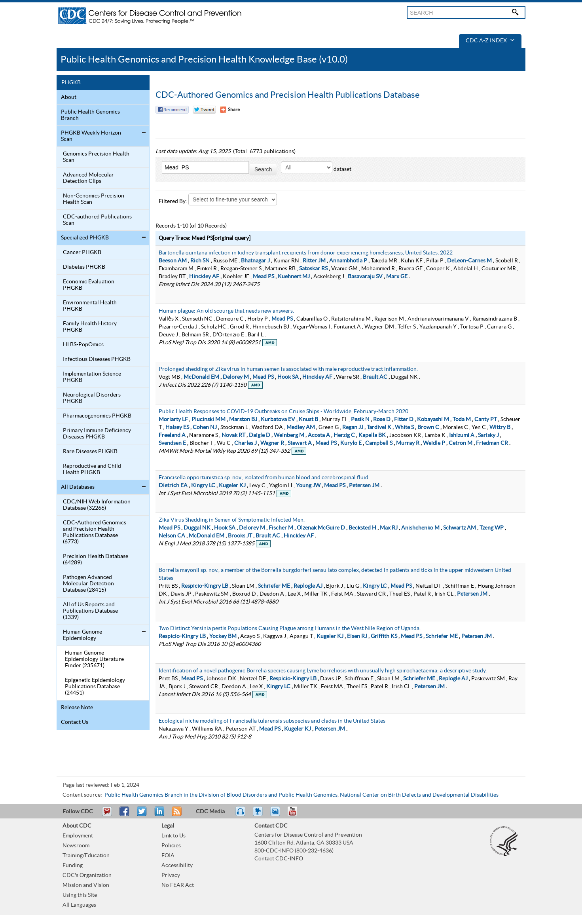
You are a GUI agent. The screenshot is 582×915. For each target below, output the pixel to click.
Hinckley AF (204, 276)
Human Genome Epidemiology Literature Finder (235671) (94, 659)
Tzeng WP (492, 528)
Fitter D (403, 419)
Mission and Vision (86, 885)
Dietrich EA (173, 485)
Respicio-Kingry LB (204, 586)
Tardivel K (379, 427)
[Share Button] (230, 110)
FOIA (167, 855)
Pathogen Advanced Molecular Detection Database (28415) (88, 584)
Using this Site (80, 895)
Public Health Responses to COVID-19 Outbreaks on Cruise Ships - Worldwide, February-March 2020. (284, 411)
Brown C (428, 427)
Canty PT (485, 419)
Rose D (382, 419)
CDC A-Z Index (490, 41)
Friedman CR (492, 443)
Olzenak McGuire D (321, 528)
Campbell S (378, 443)
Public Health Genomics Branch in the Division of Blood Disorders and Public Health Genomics (220, 795)
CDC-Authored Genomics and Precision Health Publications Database (287, 95)
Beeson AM (173, 261)
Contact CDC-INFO (278, 859)
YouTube (296, 815)
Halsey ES (177, 427)
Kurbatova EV (278, 419)
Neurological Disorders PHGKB (92, 398)
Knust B (308, 419)
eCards (277, 815)
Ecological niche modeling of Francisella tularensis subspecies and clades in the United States (272, 721)
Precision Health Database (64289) (95, 560)
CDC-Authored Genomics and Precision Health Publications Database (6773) (94, 532)
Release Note (77, 707)
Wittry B (499, 427)
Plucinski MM (208, 419)
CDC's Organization (87, 875)
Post (158, 815)
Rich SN (200, 261)
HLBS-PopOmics (83, 344)
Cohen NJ (205, 427)
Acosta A (319, 435)
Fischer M (281, 528)
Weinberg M (289, 435)
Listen (240, 815)
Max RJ (389, 528)
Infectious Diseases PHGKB (97, 359)
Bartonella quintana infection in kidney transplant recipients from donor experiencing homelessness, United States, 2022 (306, 253)
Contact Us (74, 722)
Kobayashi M (433, 419)
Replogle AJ (308, 586)
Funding (73, 865)
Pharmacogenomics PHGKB (97, 416)
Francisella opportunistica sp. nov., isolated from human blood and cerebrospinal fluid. (264, 477)
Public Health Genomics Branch (90, 115)
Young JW (308, 485)
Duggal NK (197, 528)
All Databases (78, 487)
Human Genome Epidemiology (82, 635)
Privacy (170, 875)
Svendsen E (172, 443)
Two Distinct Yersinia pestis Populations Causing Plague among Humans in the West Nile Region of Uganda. (290, 628)
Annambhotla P (348, 261)
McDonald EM (201, 377)
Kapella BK (372, 435)
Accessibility (177, 865)
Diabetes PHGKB (84, 267)
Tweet (142, 815)
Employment (78, 836)
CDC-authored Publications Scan (97, 220)
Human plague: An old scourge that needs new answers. (226, 311)
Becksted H (362, 528)
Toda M (462, 419)
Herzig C (344, 435)
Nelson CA (172, 536)
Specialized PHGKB (85, 238)
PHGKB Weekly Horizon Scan (91, 136)
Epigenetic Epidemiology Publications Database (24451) (95, 687)
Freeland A (172, 435)
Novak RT (233, 435)
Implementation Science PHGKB (92, 377)
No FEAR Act (177, 885)
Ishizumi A (461, 435)
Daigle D (259, 435)
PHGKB (71, 82)
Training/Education (86, 855)
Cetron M (460, 443)
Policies (171, 846)
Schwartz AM (459, 528)
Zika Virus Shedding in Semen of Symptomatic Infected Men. (232, 520)
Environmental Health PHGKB (90, 306)
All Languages (79, 905)
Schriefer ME (274, 586)
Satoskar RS (313, 268)
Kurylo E (351, 443)
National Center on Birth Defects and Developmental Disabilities (419, 795)
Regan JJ (352, 427)
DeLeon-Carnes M (469, 261)
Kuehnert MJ (294, 276)
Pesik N (360, 419)
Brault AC (375, 377)
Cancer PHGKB (82, 252)
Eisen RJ (357, 636)
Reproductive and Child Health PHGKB (92, 469)
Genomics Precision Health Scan (96, 157)
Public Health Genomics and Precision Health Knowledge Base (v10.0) (204, 60)
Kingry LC (203, 485)
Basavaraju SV (365, 276)
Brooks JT (240, 536)
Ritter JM (314, 261)
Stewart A (300, 443)
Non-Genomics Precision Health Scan (93, 199)
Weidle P (434, 443)
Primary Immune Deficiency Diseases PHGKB (97, 434)
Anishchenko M (420, 528)
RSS (176, 815)
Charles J (245, 443)
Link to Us (173, 836)
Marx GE (397, 276)
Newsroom (76, 846)
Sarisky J (488, 435)
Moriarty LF (173, 419)
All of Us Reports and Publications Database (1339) (90, 611)
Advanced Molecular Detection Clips (88, 178)
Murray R (407, 443)
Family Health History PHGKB (90, 327)
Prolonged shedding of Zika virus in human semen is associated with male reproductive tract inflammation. (288, 369)
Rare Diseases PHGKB (90, 451)
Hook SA (288, 377)
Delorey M (236, 377)
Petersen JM (364, 485)
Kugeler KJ (232, 485)
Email (107, 815)
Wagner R (272, 443)
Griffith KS (384, 636)
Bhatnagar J (255, 261)
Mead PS (263, 276)
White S (404, 427)
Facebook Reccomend (172, 110)
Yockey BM (223, 636)
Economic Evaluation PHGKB (88, 285)
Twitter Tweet (204, 110)
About (68, 97)
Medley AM (300, 427)
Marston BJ (243, 419)
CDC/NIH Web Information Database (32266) (97, 505)
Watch (259, 815)
